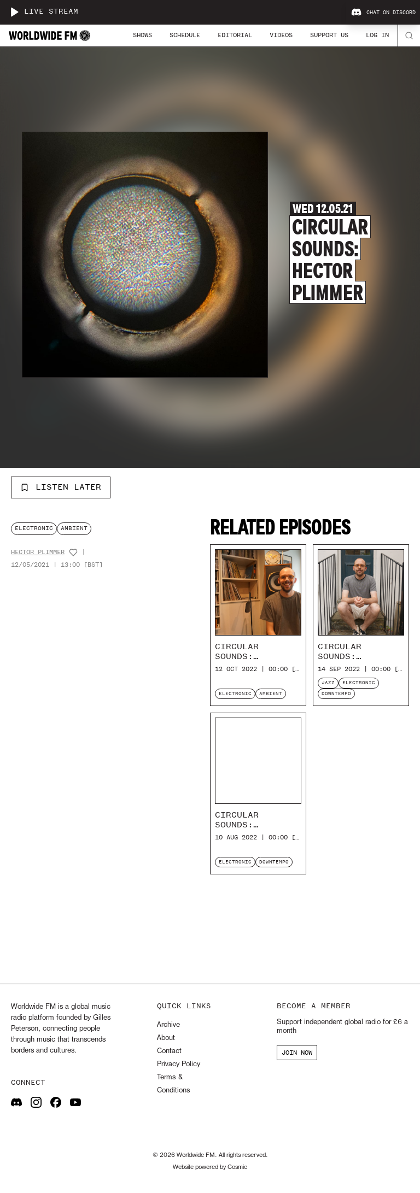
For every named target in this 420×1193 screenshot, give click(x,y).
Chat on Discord (383, 12)
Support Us (329, 35)
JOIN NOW (297, 1052)
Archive (168, 1025)
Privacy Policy (178, 1064)
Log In (377, 35)
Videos (281, 35)
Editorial (235, 35)
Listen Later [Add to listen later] (60, 487)
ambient (74, 528)
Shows (142, 35)
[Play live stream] (14, 12)
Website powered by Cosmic (210, 1167)
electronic (34, 528)
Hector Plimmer (38, 552)
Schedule (185, 35)
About (166, 1038)
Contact (169, 1051)
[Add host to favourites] (73, 552)
